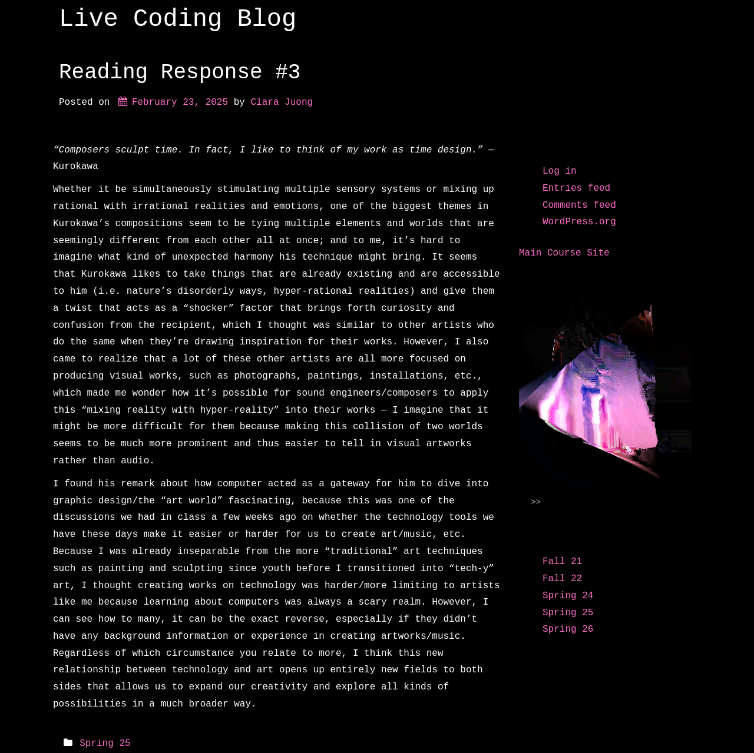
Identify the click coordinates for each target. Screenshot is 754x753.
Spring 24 (568, 596)
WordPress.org (579, 222)
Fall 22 (562, 578)
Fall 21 (562, 561)
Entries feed (576, 188)
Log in (560, 171)
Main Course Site (564, 253)
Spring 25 (105, 743)
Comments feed (579, 205)
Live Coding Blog (177, 19)
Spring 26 (568, 629)
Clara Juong (281, 102)
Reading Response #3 (179, 73)
